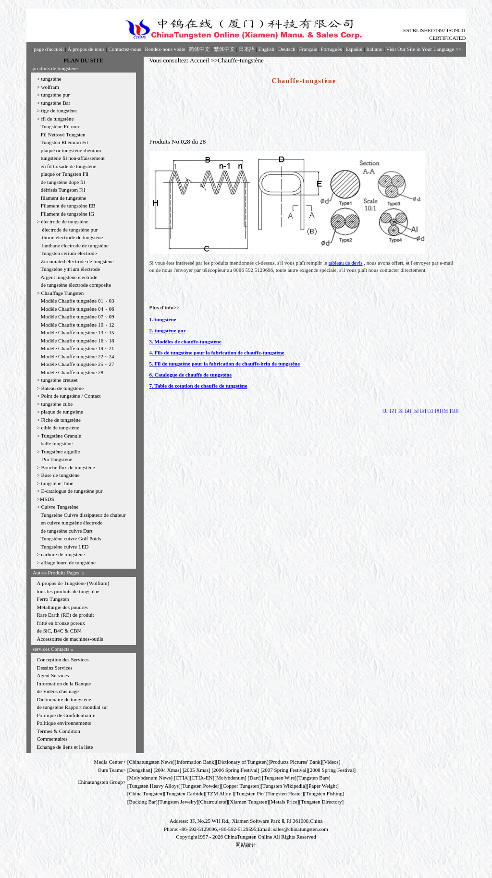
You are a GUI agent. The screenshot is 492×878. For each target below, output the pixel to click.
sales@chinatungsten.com (300, 829)
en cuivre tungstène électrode (72, 522)
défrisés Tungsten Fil (63, 190)
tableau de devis (346, 263)
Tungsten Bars (313, 777)
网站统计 (246, 845)
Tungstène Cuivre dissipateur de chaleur (83, 515)
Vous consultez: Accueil (179, 60)
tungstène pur (55, 95)
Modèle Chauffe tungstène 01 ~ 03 (77, 301)
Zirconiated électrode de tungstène (77, 261)
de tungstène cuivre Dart (67, 531)
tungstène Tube (57, 483)
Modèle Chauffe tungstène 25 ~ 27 (77, 364)
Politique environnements (64, 723)
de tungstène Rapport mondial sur (72, 707)
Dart (254, 777)
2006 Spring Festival (235, 770)
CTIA (182, 777)
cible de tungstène (60, 427)
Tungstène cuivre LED (65, 546)
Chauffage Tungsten (62, 293)
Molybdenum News (150, 777)
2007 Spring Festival (284, 770)
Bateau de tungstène (62, 388)
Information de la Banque (64, 683)
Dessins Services (55, 668)
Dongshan (139, 770)
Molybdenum (230, 777)
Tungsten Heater (284, 793)
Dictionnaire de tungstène (64, 699)
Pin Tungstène (57, 459)
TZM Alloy (219, 793)
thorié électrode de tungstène (72, 237)
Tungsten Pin (250, 793)
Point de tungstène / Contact (70, 396)
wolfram (49, 87)
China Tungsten (145, 793)
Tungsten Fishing (324, 793)
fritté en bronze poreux (61, 623)
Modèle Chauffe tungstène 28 (72, 372)
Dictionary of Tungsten (242, 762)
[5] (415, 410)
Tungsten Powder (200, 786)
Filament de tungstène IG (68, 214)
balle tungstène (57, 443)
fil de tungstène (57, 119)
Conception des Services (63, 659)
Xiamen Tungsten (248, 802)
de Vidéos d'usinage (58, 691)
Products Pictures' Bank (295, 762)
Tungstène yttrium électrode (70, 269)
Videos (331, 762)
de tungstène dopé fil (63, 182)
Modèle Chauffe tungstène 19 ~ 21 (77, 348)
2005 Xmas (196, 770)
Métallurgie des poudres (62, 607)
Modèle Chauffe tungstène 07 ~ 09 (77, 316)
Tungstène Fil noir (60, 126)
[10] (454, 410)
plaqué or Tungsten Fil (64, 174)
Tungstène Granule (61, 436)
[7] (430, 410)
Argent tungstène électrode (68, 277)
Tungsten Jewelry (178, 802)
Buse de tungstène (60, 475)
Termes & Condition (58, 731)
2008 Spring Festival (332, 770)
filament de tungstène (63, 198)
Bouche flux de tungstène (68, 467)
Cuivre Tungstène (59, 507)
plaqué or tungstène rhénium (71, 150)
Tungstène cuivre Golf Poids (72, 538)
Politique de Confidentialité (66, 715)
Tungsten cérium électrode (69, 253)
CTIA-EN (202, 777)
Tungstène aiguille (60, 451)
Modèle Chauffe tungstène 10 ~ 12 (77, 325)
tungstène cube (57, 404)
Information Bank (195, 762)
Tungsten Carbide (184, 793)
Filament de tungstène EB (68, 205)
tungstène (51, 79)
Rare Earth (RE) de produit (65, 615)
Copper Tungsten (241, 786)
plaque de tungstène (62, 412)
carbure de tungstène (63, 554)
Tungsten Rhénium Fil (64, 142)
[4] (408, 410)
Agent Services (53, 675)
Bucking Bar (142, 802)
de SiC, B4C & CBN (59, 631)
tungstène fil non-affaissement (73, 158)
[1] (385, 410)
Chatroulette (213, 802)
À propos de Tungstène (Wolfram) (73, 583)
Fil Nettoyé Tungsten (63, 134)
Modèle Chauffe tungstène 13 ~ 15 (77, 332)
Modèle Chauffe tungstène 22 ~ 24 (77, 356)
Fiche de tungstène (60, 420)
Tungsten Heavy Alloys (154, 786)
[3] (400, 410)
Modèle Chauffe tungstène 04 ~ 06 (77, 309)
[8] (438, 410)
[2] (393, 410)
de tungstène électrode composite (76, 285)
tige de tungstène (59, 110)
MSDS (47, 499)
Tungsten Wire (279, 777)
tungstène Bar (55, 103)
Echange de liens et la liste (65, 747)
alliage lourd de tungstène (68, 562)
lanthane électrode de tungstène (75, 245)
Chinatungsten (144, 762)
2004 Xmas (167, 770)
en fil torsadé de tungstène (68, 166)
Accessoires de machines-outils (70, 639)
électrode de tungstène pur (70, 229)
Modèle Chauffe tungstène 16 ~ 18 (77, 340)
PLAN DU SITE (83, 60)
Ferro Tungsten (53, 599)
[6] (423, 410)
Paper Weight (322, 786)
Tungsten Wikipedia (283, 786)
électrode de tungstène (64, 221)
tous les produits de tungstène (68, 591)
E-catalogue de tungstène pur (71, 491)
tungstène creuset (59, 380)
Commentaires (52, 739)
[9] (446, 410)
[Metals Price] (284, 802)
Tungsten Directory (321, 802)
